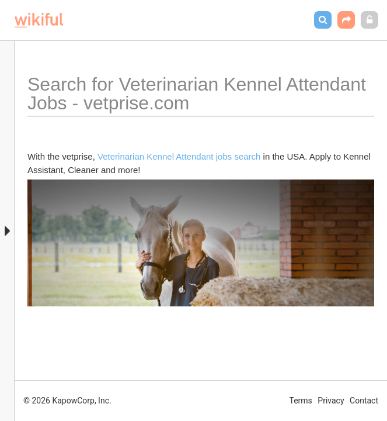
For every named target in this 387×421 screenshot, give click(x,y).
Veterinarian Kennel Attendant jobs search (178, 156)
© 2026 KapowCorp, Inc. (67, 400)
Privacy (331, 400)
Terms (301, 400)
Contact (364, 400)
